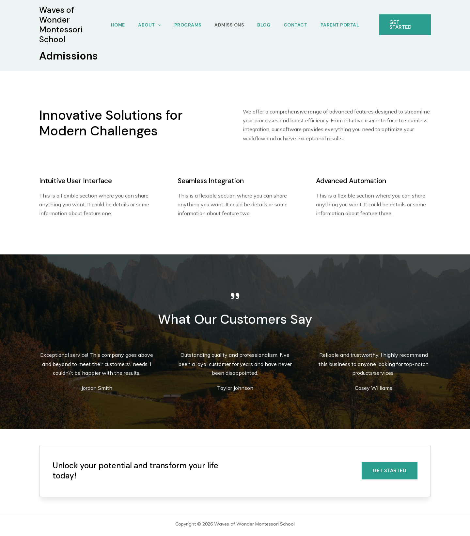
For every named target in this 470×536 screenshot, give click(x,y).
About (147, 25)
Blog (264, 25)
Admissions (229, 25)
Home (115, 25)
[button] (389, 470)
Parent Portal (343, 25)
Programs (186, 25)
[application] (156, 25)
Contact (297, 25)
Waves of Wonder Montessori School (61, 25)
